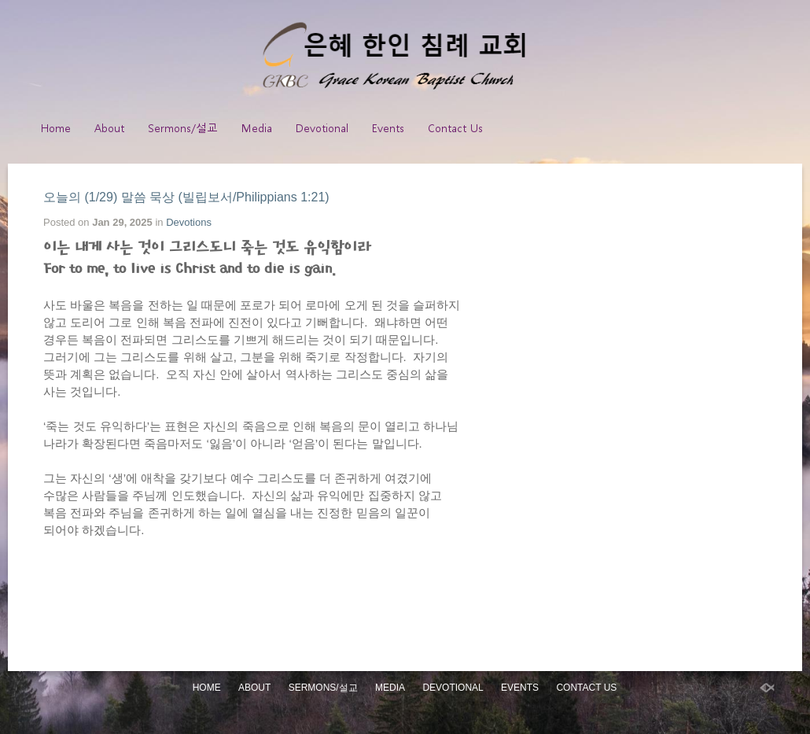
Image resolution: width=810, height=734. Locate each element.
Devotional (322, 127)
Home (56, 127)
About (109, 127)
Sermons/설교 (183, 127)
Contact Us (455, 127)
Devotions (189, 222)
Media (256, 127)
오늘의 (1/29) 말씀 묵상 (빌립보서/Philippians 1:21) (186, 197)
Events (388, 127)
